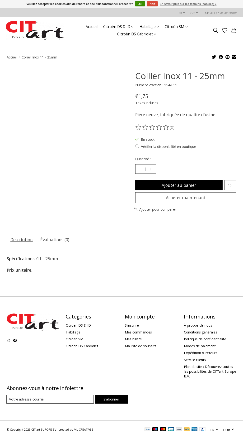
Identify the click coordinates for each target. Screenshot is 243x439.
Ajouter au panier (179, 185)
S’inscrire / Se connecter (221, 13)
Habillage (73, 332)
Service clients (195, 360)
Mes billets (133, 339)
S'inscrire (132, 325)
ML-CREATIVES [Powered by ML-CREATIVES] (83, 430)
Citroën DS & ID (78, 325)
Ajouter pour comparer (155, 209)
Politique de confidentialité (205, 339)
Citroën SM (74, 339)
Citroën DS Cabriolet (82, 346)
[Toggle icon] (215, 30)
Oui (140, 4)
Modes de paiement (200, 346)
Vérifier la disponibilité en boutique (165, 146)
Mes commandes (138, 332)
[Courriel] (50, 399)
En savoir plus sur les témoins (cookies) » (188, 4)
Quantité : (143, 158)
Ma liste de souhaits (140, 346)
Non (152, 4)
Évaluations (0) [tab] (55, 240)
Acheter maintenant (186, 198)
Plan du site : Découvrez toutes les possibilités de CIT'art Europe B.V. (210, 372)
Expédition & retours (200, 353)
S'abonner (111, 399)
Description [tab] (21, 240)
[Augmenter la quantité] (150, 169)
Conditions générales (200, 332)
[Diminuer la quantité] (140, 169)
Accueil (92, 26)
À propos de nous (198, 325)
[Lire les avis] (152, 127)
